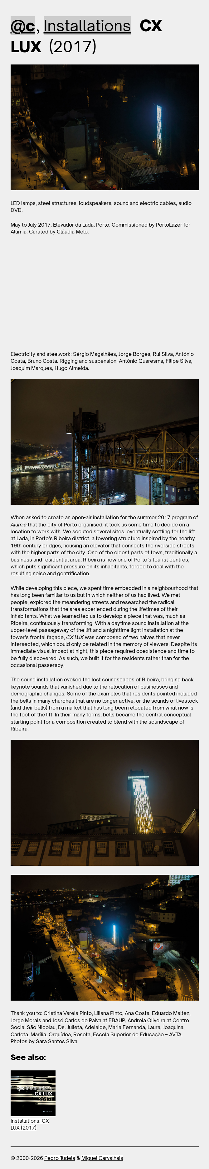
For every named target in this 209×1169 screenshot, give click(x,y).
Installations (87, 25)
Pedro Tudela (59, 1158)
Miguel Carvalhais (102, 1158)
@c (23, 25)
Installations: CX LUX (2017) (30, 1124)
